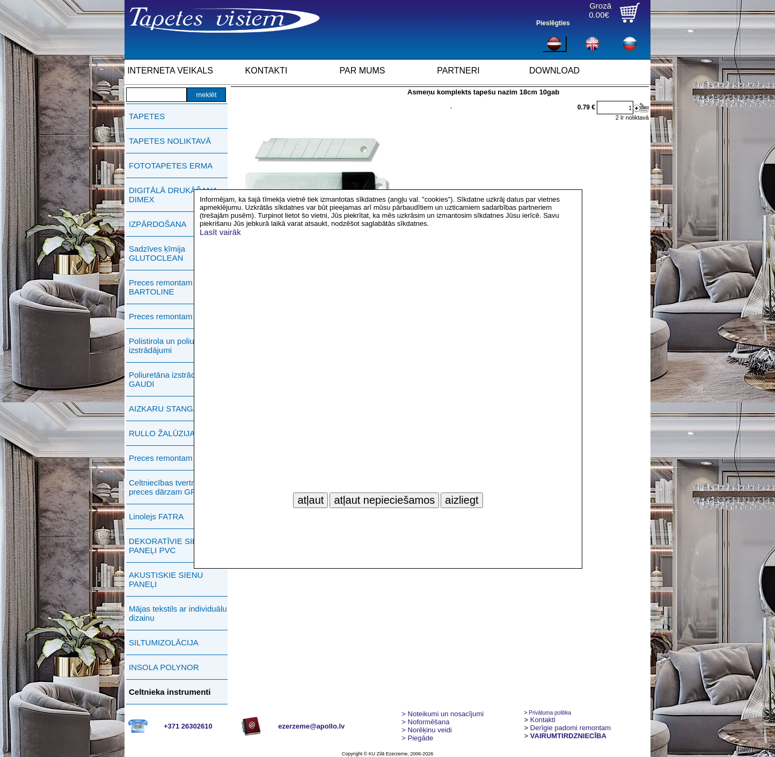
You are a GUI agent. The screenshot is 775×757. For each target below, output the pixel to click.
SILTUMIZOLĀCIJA (164, 642)
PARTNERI (458, 70)
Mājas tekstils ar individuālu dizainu (178, 613)
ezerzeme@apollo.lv (311, 726)
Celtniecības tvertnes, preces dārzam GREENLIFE (179, 487)
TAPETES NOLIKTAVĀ (170, 140)
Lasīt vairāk (220, 232)
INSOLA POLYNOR (164, 667)
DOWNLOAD (554, 70)
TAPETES (147, 116)
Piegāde (417, 738)
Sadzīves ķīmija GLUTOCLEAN (157, 253)
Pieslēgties (553, 23)
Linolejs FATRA (156, 516)
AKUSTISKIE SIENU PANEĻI (166, 579)
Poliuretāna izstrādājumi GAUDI (172, 379)
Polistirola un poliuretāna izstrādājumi (173, 345)
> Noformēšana (425, 722)
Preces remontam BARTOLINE (160, 287)
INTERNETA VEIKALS (170, 70)
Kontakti (542, 720)
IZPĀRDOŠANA (158, 224)
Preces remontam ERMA (173, 457)
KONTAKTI (266, 70)
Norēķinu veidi (426, 730)
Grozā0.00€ (600, 10)
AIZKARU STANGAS (166, 408)
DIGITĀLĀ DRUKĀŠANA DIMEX (173, 195)
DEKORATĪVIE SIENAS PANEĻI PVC (171, 545)
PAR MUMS (362, 70)
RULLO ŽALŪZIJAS (164, 433)
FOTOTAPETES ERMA (171, 165)
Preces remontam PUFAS (175, 316)
